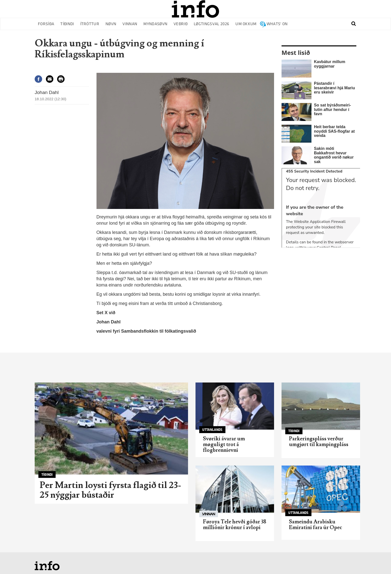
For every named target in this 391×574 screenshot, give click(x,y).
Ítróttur (89, 24)
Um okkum (246, 24)
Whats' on (277, 24)
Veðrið (181, 24)
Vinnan (129, 24)
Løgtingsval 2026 (211, 24)
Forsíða (46, 24)
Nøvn (110, 24)
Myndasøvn (155, 24)
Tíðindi (67, 24)
